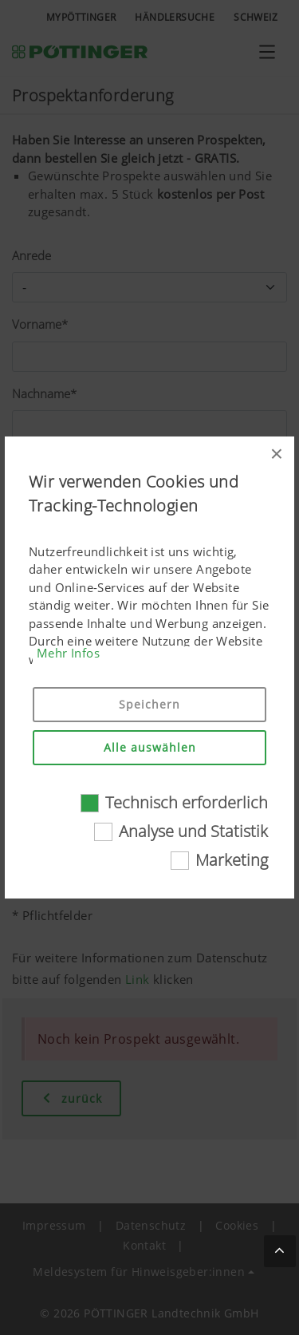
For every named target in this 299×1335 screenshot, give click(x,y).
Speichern (149, 704)
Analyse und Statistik (193, 831)
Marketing (231, 860)
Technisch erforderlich (186, 802)
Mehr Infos (68, 653)
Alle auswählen (150, 747)
